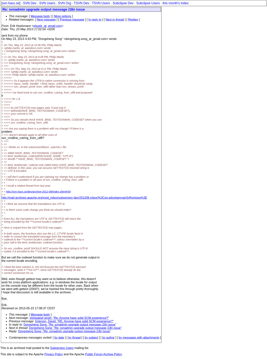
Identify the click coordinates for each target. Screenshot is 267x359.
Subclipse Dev (123, 3)
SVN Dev (29, 3)
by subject (91, 337)
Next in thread (115, 19)
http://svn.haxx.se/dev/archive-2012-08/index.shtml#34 (38, 191)
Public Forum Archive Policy (103, 354)
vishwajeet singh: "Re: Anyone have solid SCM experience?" (69, 317)
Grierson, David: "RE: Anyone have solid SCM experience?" (74, 321)
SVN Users (47, 3)
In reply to (94, 19)
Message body (40, 16)
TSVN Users (101, 3)
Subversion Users (62, 348)
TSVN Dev (81, 3)
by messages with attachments (139, 337)
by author (108, 337)
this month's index (176, 3)
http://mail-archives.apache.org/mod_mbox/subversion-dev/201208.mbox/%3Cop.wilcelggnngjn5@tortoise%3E (74, 197)
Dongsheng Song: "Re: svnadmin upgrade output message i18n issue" (70, 324)
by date (59, 337)
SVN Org (64, 3)
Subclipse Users (148, 3)
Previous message (72, 19)
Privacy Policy (53, 354)
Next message (46, 19)
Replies (133, 19)
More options (62, 16)
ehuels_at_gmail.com (48, 25)
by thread (74, 337)
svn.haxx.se (10, 3)
